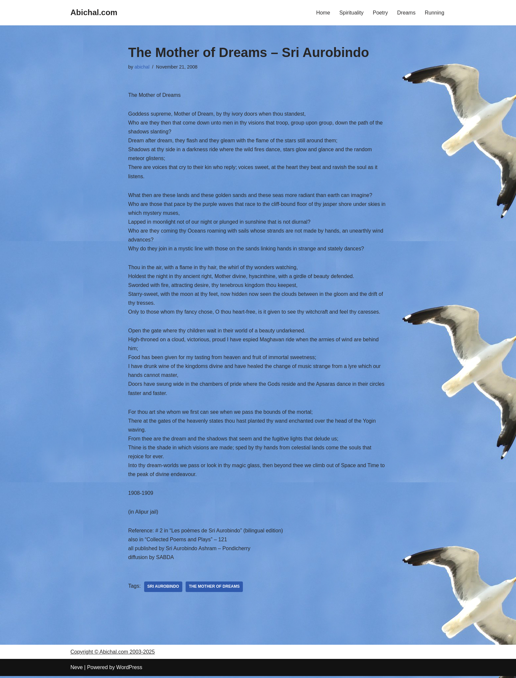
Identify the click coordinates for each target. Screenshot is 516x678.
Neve (76, 669)
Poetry (380, 12)
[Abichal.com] (93, 12)
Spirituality (351, 12)
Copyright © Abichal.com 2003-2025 (112, 654)
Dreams (406, 12)
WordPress (129, 669)
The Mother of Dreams (214, 589)
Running (434, 12)
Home (323, 12)
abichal (142, 67)
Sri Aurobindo (163, 589)
